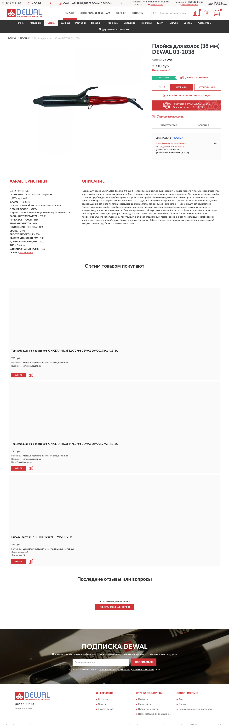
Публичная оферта (148, 705)
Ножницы (112, 23)
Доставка (103, 695)
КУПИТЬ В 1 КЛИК (207, 87)
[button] (189, 4)
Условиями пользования (143, 666)
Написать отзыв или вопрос (114, 603)
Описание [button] (203, 125)
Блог (180, 695)
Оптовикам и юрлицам (95, 13)
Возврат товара (106, 705)
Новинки (120, 13)
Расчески (80, 23)
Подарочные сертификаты (114, 29)
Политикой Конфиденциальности (114, 666)
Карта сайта (144, 700)
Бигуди (174, 23)
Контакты (137, 13)
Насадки (96, 23)
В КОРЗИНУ (181, 87)
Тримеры (146, 23)
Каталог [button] (70, 13)
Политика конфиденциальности (195, 705)
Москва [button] (177, 138)
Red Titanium (26, 253)
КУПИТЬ (18, 372)
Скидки (182, 700)
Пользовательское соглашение (154, 710)
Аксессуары (204, 23)
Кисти (160, 23)
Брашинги (130, 23)
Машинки (35, 23)
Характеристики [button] (169, 125)
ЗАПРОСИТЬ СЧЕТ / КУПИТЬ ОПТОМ (186, 96)
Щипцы (65, 23)
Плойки (50, 23)
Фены (21, 23)
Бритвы (187, 23)
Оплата (102, 700)
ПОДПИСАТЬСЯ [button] (144, 658)
